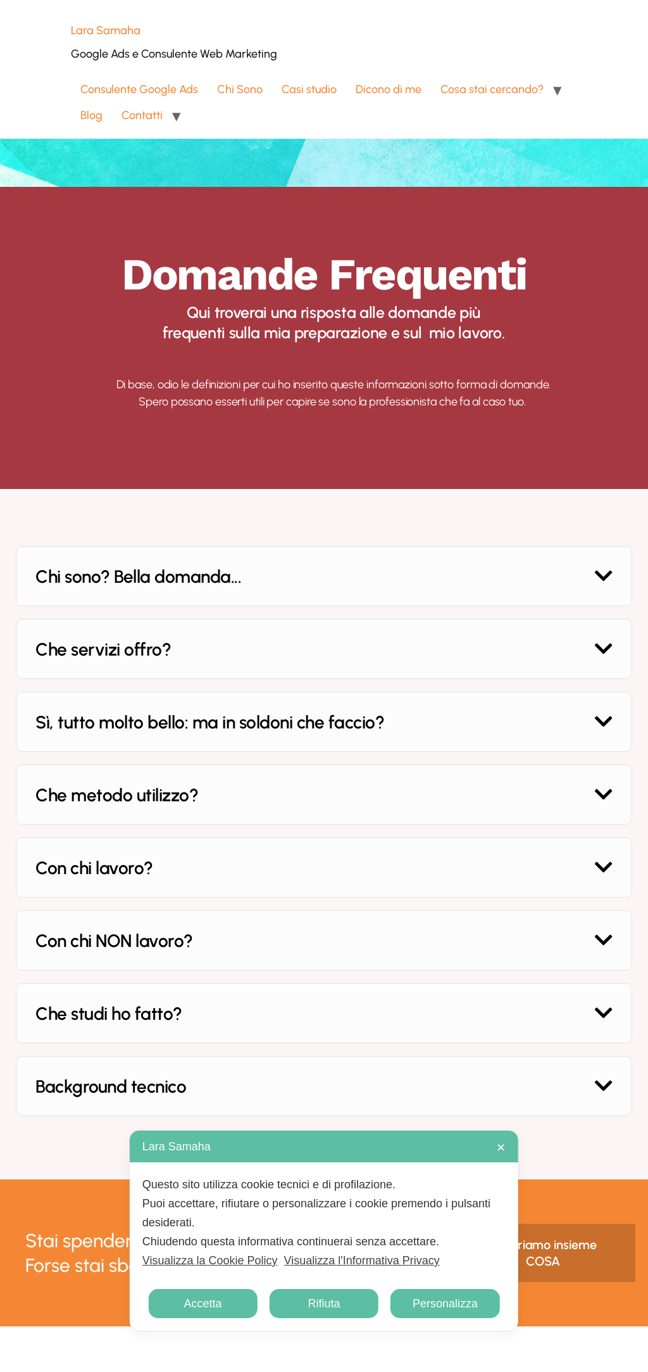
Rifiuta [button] (324, 1303)
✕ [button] (501, 1147)
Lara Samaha (105, 30)
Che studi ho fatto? (108, 1013)
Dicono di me (388, 89)
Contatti (142, 115)
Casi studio (309, 89)
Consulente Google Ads (139, 89)
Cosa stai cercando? (492, 89)
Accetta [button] (203, 1303)
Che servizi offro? (103, 649)
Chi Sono (240, 89)
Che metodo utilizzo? (116, 795)
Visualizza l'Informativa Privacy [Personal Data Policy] (362, 1260)
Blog (91, 115)
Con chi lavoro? (94, 868)
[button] (324, 576)
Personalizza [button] (445, 1303)
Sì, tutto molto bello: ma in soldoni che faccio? (209, 722)
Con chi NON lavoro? (114, 940)
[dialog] (324, 1231)
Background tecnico (110, 1086)
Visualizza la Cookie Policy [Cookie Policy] (210, 1260)
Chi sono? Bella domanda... (138, 576)
